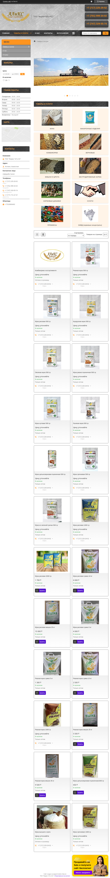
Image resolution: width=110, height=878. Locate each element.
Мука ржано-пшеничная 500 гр (84, 372)
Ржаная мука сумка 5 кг (44, 678)
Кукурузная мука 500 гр (81, 321)
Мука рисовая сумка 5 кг (82, 627)
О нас (37, 33)
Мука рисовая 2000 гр (43, 576)
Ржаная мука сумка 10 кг (82, 678)
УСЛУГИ (90, 201)
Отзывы (5, 55)
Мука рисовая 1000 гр (81, 525)
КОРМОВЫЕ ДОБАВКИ (52, 201)
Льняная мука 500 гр (80, 423)
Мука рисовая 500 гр (42, 321)
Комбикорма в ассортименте (46, 270)
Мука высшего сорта (42, 832)
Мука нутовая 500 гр (42, 423)
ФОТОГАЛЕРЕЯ (62, 33)
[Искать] (105, 33)
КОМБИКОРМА (52, 153)
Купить (42, 590)
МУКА (52, 129)
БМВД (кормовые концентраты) (90, 225)
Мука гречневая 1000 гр (82, 832)
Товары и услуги (21, 33)
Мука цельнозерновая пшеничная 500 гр (50, 474)
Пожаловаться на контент (62, 876)
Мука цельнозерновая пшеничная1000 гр (88, 781)
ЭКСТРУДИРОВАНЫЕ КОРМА (90, 177)
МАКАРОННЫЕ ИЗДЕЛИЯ (90, 129)
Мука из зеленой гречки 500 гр (46, 525)
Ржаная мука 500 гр (80, 270)
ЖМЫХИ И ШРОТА (52, 177)
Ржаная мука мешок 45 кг (44, 781)
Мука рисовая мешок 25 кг (45, 627)
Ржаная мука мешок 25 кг (82, 729)
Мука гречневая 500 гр (81, 474)
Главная (5, 33)
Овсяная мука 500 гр (42, 372)
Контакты (48, 33)
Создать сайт (7, 1)
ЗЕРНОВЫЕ (90, 153)
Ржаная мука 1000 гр (43, 729)
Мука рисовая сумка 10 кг (82, 576)
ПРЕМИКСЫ (52, 225)
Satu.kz (64, 874)
